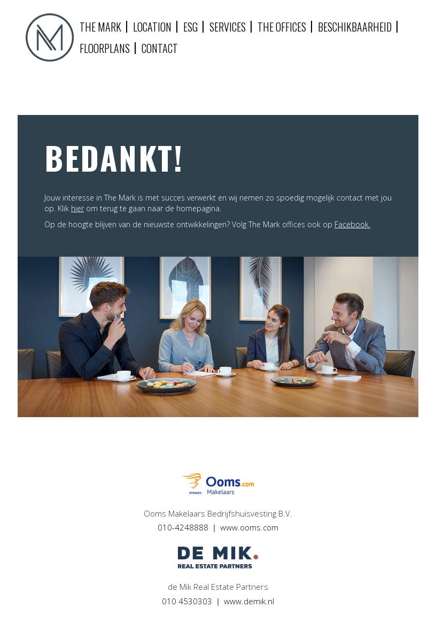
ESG (190, 27)
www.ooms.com (249, 527)
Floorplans (105, 48)
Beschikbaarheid (355, 27)
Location (152, 27)
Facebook (351, 224)
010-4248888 (183, 527)
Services (227, 27)
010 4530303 (187, 601)
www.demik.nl (249, 601)
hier (77, 208)
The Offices (282, 27)
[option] (218, 337)
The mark (100, 27)
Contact (160, 48)
